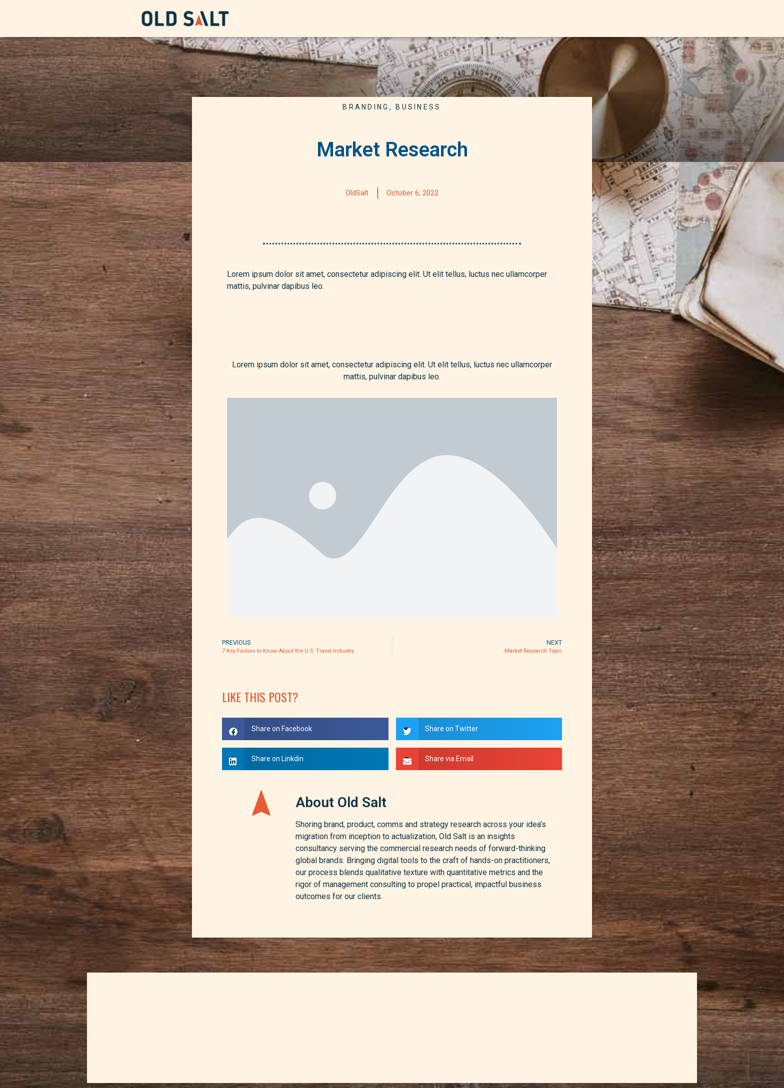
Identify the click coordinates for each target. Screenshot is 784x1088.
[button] (305, 729)
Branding (365, 107)
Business (418, 107)
